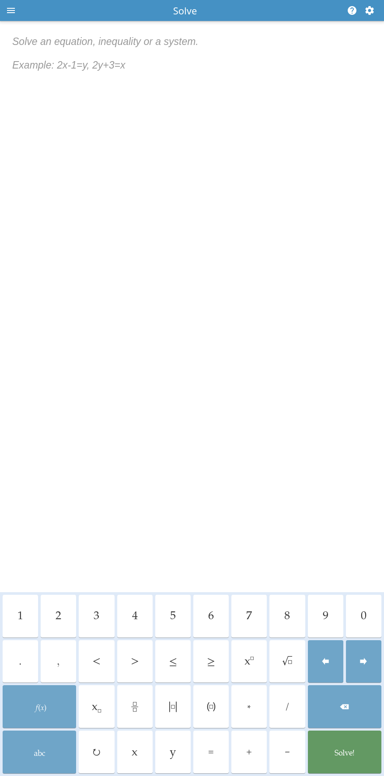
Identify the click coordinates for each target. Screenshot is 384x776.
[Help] (350, 10)
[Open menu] (11, 10)
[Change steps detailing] (369, 10)
